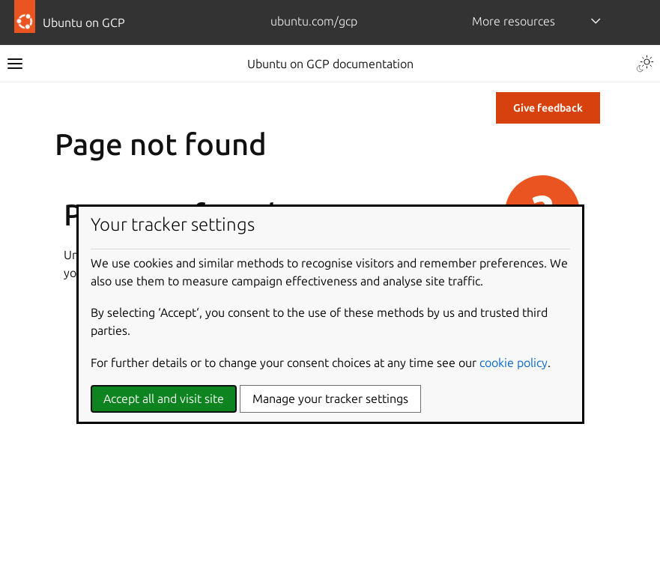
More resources (513, 21)
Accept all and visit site (163, 398)
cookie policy (513, 362)
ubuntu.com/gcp (313, 21)
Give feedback (548, 108)
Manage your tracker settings (330, 398)
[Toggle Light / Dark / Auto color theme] (645, 64)
